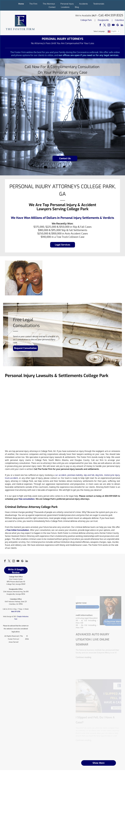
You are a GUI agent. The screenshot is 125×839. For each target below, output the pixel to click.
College (83, 20)
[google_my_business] (118, 25)
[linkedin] (122, 25)
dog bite (99, 475)
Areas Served (13, 642)
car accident (60, 475)
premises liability (75, 475)
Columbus (119, 20)
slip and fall (89, 475)
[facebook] (100, 25)
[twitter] (105, 25)
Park (90, 20)
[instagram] (109, 25)
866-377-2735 (15, 611)
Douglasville (103, 20)
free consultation (27, 499)
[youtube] (113, 25)
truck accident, (11, 478)
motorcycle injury (112, 475)
